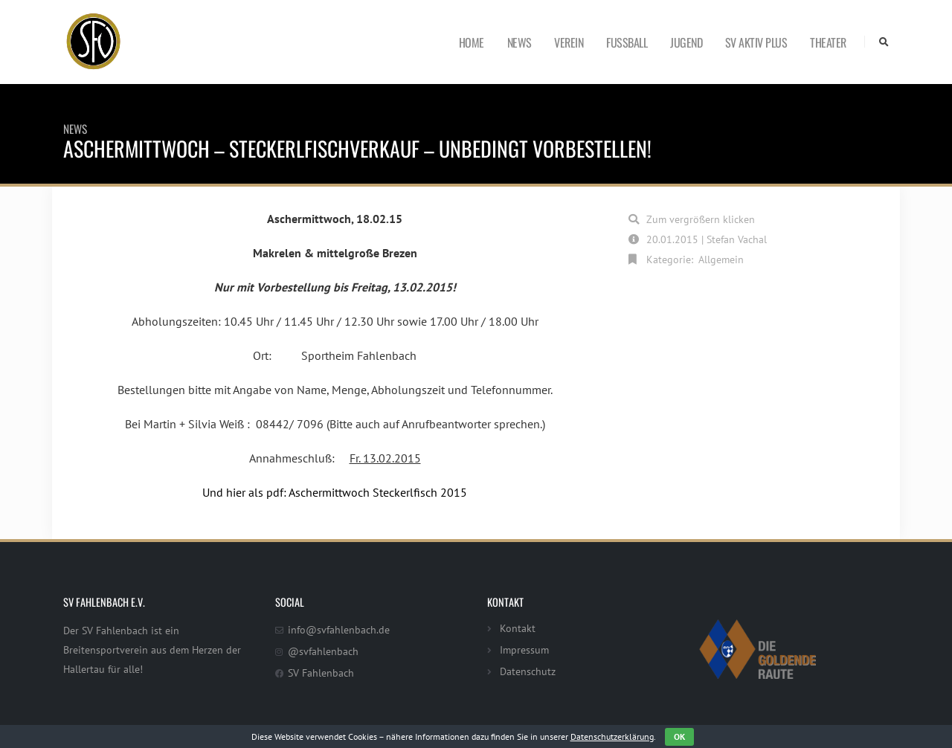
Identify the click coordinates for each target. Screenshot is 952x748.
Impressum (524, 649)
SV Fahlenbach (321, 672)
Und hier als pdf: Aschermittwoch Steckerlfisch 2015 (334, 492)
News (519, 42)
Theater (828, 42)
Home (471, 42)
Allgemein (721, 259)
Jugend (686, 42)
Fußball (626, 42)
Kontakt (518, 628)
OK (679, 736)
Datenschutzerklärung (612, 736)
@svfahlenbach (323, 651)
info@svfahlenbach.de (339, 629)
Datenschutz (528, 671)
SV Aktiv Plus (756, 42)
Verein (568, 42)
